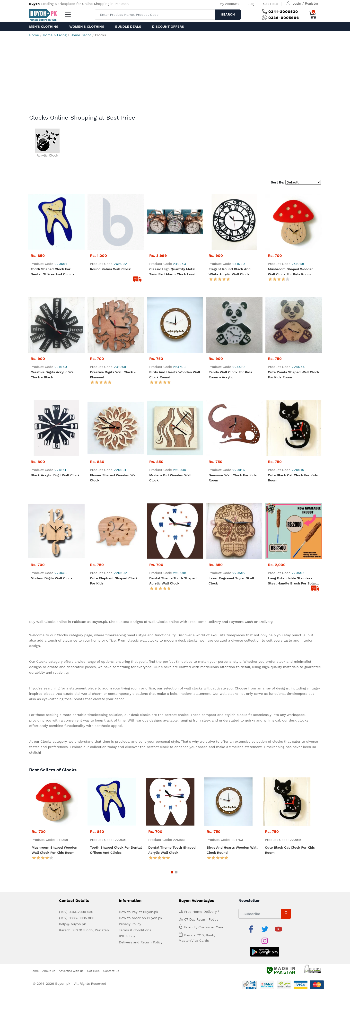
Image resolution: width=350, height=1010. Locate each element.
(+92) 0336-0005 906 (76, 903)
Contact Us (111, 944)
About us (48, 944)
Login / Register (305, 3)
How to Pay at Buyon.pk (138, 897)
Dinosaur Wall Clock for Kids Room (233, 462)
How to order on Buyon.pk (140, 903)
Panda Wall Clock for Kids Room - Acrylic (230, 374)
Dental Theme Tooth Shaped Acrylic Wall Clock (173, 565)
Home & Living (54, 35)
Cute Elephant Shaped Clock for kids (114, 565)
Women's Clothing (86, 26)
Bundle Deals (128, 26)
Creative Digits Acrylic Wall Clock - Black (53, 374)
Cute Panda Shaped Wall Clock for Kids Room (293, 374)
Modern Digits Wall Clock (51, 563)
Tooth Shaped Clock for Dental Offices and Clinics (52, 271)
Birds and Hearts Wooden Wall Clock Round (174, 374)
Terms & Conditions (135, 915)
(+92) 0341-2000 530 (76, 897)
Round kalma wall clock (110, 269)
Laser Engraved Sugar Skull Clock (231, 565)
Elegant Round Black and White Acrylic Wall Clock (230, 271)
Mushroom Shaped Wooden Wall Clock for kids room (291, 271)
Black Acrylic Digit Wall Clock (55, 475)
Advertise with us (71, 944)
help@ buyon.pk (72, 909)
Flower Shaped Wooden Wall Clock (114, 462)
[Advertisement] (175, 78)
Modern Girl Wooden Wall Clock (170, 462)
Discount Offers (168, 26)
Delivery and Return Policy (140, 927)
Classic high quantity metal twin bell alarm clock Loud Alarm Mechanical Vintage (172, 272)
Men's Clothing (43, 26)
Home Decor (80, 35)
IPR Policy (127, 921)
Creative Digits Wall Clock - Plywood (113, 374)
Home (34, 35)
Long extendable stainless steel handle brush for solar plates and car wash (292, 566)
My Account (229, 4)
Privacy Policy (130, 909)
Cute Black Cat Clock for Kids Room (293, 462)
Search (228, 14)
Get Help (270, 4)
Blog (250, 4)
